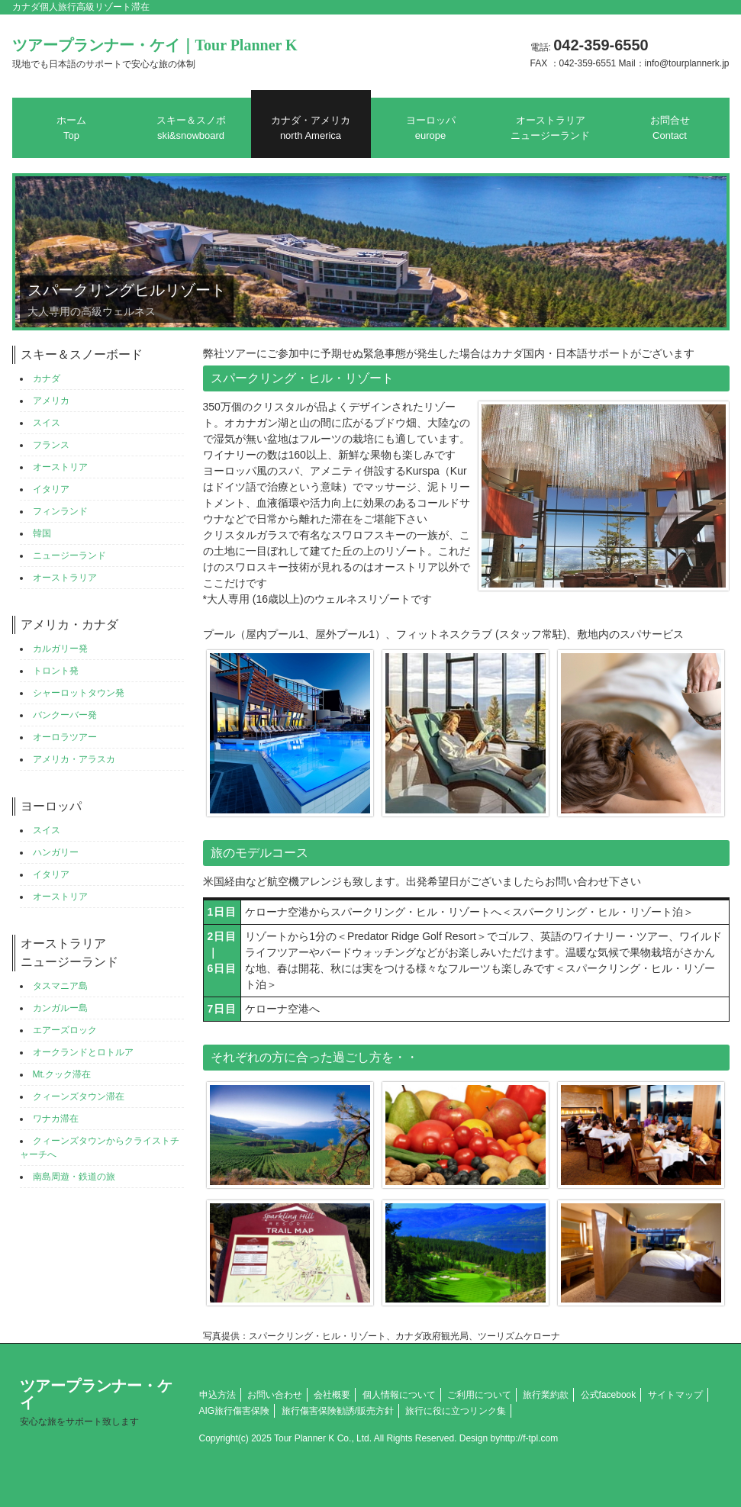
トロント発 (56, 670)
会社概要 (332, 1394)
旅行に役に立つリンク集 (455, 1411)
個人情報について (399, 1394)
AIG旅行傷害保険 (234, 1411)
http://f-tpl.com (529, 1438)
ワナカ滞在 (56, 1118)
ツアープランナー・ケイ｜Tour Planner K (155, 53)
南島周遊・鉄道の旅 (74, 1176)
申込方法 (217, 1394)
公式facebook (608, 1394)
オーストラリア (65, 577)
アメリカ (51, 400)
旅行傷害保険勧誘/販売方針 (338, 1411)
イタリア (51, 489)
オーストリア (60, 467)
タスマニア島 (60, 986)
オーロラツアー (65, 737)
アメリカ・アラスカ (74, 759)
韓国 (42, 533)
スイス (46, 422)
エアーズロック (65, 1030)
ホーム (71, 127)
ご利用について (479, 1394)
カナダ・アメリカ (310, 127)
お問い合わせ (274, 1394)
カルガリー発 (60, 648)
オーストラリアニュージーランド (550, 127)
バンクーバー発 (65, 715)
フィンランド (60, 511)
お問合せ (670, 127)
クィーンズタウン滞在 (78, 1096)
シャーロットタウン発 (78, 692)
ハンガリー (56, 852)
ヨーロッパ (431, 127)
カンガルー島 (60, 1008)
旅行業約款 (546, 1394)
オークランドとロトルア (83, 1052)
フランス (51, 445)
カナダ (46, 378)
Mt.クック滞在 (62, 1074)
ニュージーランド (69, 555)
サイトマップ (675, 1394)
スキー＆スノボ (191, 127)
